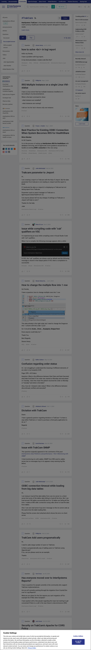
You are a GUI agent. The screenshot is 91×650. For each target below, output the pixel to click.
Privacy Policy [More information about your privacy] (32, 649)
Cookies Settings (78, 637)
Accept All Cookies (78, 642)
